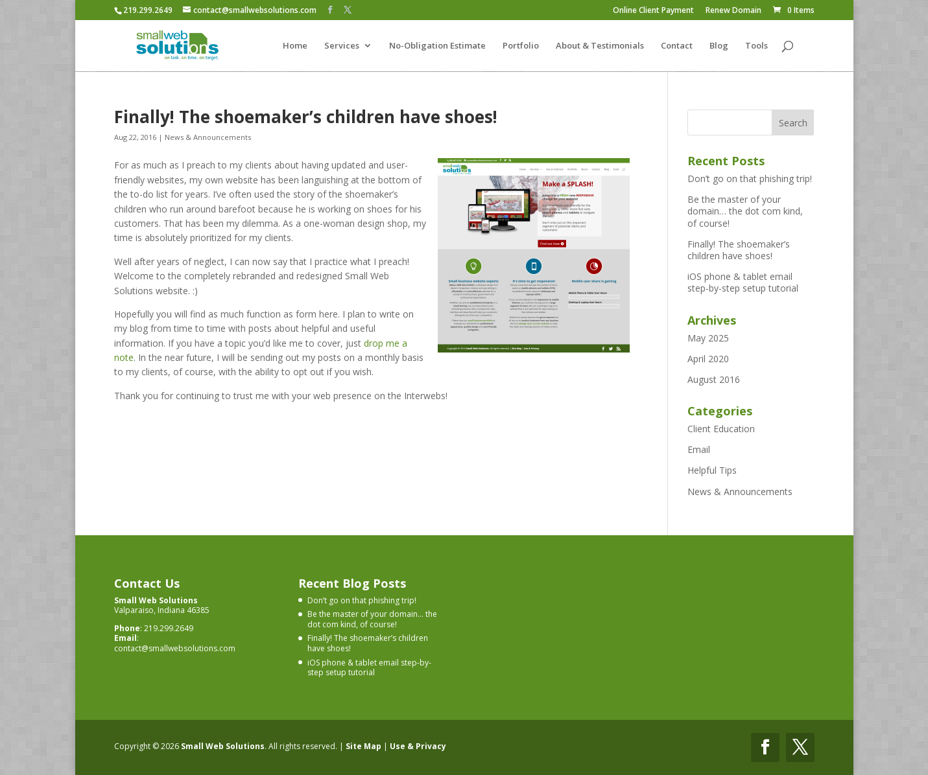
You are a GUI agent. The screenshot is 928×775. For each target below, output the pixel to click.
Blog (718, 46)
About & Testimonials (600, 46)
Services (341, 46)
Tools (756, 46)
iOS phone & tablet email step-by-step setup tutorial (742, 282)
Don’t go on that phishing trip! (749, 178)
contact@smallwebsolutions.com (174, 648)
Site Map (363, 746)
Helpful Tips (712, 470)
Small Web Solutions (223, 746)
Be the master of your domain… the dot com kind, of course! (745, 211)
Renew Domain (733, 11)
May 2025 (708, 338)
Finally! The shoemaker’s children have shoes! (305, 116)
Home (295, 46)
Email (698, 449)
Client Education (721, 428)
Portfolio (521, 46)
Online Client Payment (653, 11)
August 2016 (713, 379)
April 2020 (708, 359)
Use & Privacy (418, 746)
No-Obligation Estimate (437, 46)
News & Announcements (208, 137)
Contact (677, 46)
